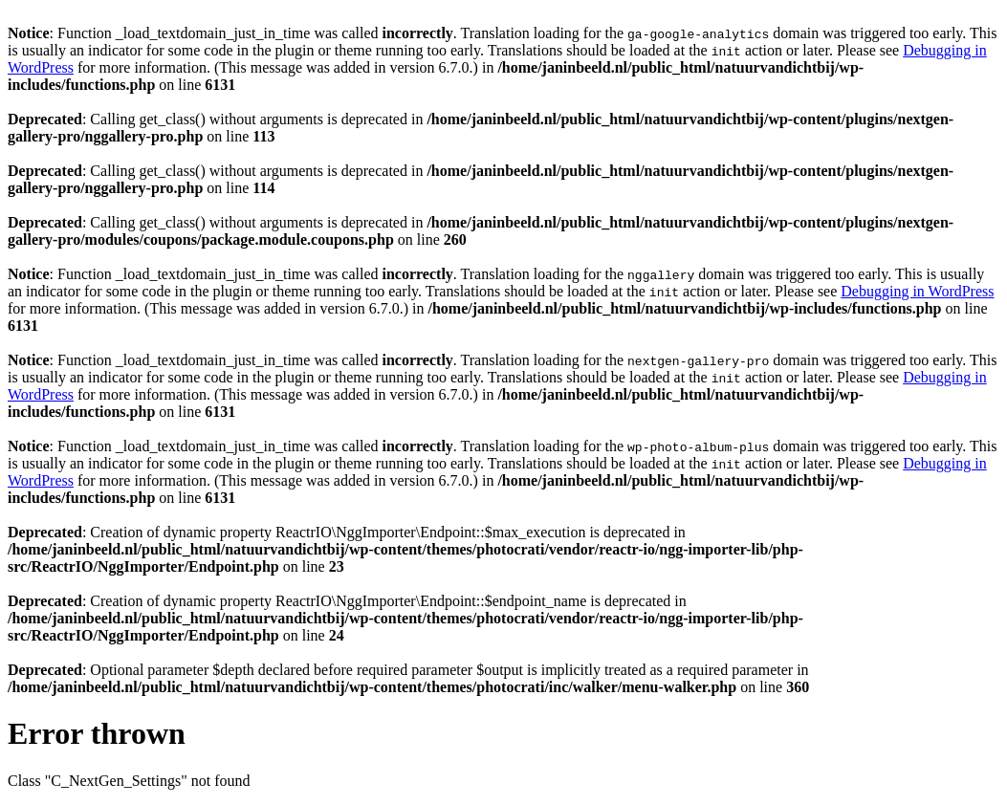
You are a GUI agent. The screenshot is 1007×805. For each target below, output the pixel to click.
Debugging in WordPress (917, 291)
